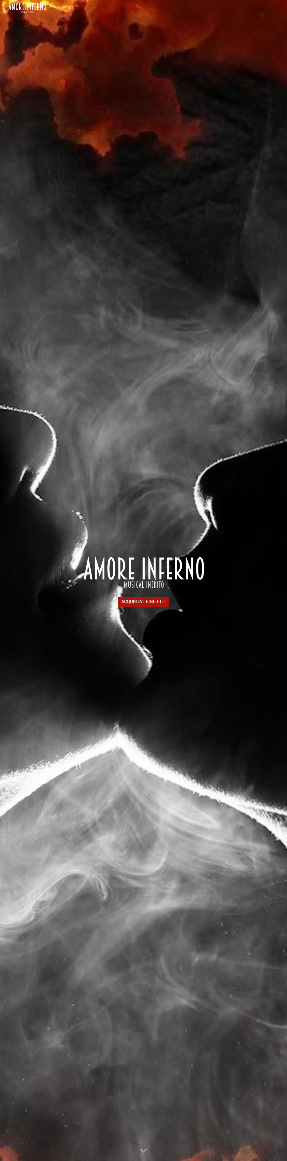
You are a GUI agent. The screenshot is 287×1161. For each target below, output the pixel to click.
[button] (143, 1151)
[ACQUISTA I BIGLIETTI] (143, 601)
